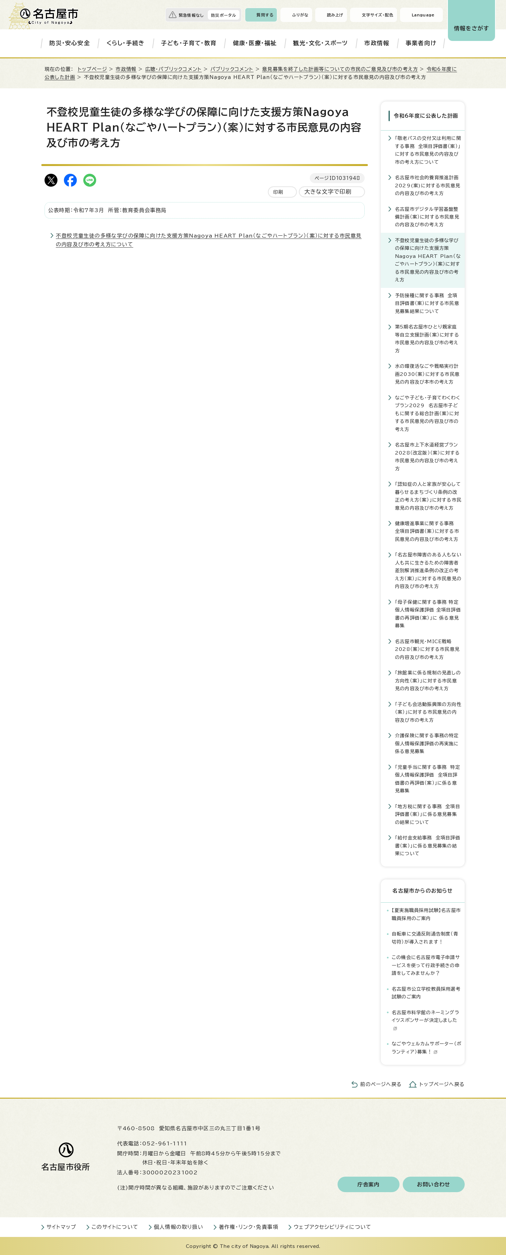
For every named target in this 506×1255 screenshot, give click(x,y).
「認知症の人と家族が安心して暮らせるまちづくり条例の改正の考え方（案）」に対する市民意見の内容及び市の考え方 (428, 495)
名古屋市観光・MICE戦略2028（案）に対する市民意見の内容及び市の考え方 (427, 648)
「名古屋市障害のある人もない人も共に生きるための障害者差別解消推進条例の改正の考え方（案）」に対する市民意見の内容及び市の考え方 (428, 570)
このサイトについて (115, 1226)
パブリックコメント (232, 69)
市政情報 (376, 43)
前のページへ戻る (381, 1083)
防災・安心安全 (69, 43)
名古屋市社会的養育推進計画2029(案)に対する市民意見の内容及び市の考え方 (427, 184)
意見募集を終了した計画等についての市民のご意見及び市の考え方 (340, 69)
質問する (265, 15)
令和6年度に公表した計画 (425, 115)
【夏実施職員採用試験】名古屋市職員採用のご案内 (426, 913)
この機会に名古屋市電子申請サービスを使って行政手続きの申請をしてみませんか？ (426, 964)
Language (423, 15)
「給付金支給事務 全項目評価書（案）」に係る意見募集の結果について (427, 845)
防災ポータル (223, 15)
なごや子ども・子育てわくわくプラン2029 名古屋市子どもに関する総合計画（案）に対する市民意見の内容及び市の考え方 (427, 413)
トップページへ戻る (442, 1083)
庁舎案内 (369, 1183)
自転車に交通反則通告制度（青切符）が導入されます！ (425, 937)
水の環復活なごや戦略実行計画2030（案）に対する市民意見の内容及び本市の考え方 (427, 373)
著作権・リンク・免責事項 (248, 1226)
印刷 (278, 192)
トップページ (92, 69)
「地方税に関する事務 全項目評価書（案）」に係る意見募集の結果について (427, 813)
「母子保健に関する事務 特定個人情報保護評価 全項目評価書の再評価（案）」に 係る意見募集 (428, 613)
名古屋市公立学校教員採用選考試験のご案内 (426, 992)
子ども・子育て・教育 (189, 43)
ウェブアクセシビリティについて (332, 1226)
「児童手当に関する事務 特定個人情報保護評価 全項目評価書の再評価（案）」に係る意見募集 (427, 778)
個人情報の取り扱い (178, 1226)
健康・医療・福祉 (255, 43)
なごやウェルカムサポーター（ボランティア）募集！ (426, 1047)
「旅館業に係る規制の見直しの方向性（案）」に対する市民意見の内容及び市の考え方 (428, 680)
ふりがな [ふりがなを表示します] (300, 15)
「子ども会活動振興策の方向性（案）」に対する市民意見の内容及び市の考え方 (428, 711)
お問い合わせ (433, 1183)
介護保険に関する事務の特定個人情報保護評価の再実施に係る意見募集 (427, 742)
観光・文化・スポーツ (320, 43)
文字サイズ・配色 (377, 15)
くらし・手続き (125, 43)
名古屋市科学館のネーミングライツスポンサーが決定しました (425, 1019)
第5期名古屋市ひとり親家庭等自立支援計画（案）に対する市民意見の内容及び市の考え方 (427, 338)
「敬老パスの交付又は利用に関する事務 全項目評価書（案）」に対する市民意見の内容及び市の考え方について (428, 149)
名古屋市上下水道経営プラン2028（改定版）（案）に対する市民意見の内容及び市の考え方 (427, 456)
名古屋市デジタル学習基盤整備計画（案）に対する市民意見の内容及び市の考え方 (427, 216)
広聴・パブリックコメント (173, 69)
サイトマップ (61, 1226)
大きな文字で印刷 (328, 191)
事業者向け (421, 43)
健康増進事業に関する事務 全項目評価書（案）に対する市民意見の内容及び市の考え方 (427, 530)
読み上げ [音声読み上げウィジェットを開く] (335, 15)
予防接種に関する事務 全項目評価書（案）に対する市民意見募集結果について (427, 302)
